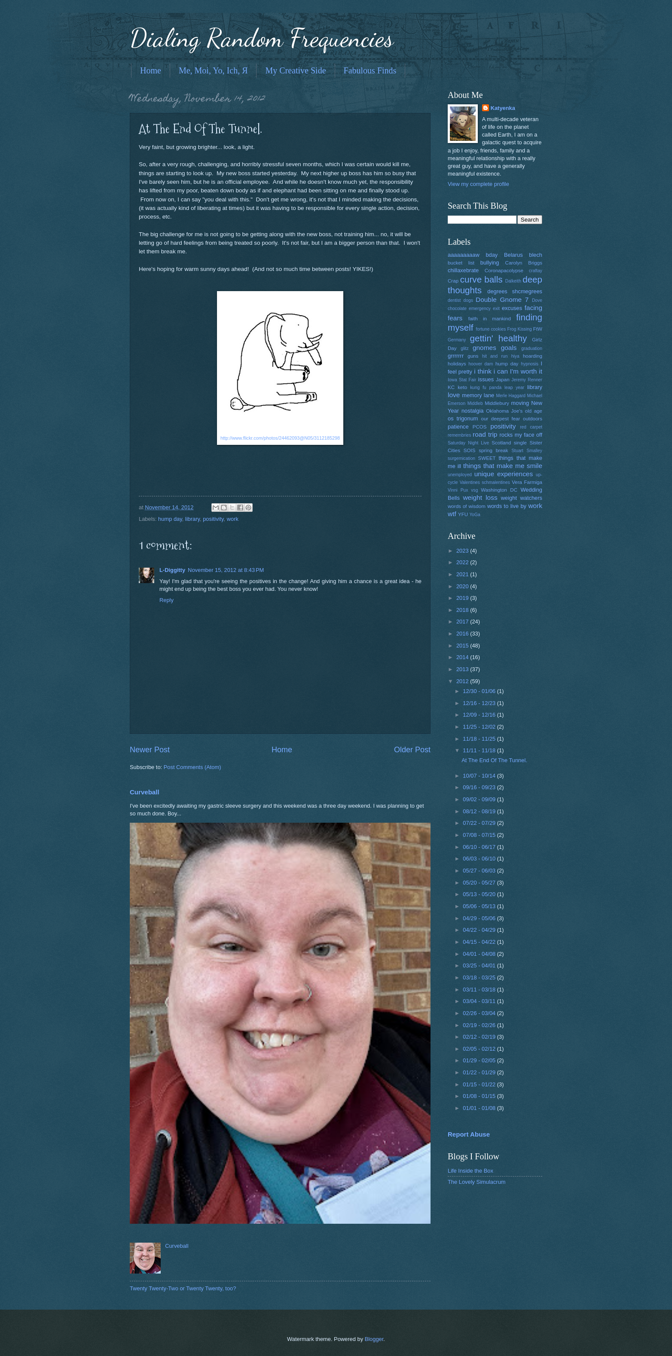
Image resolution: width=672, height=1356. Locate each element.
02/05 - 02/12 (480, 1049)
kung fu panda (485, 387)
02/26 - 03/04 (480, 1013)
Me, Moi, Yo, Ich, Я (213, 70)
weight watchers (521, 498)
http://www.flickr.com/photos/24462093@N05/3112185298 (280, 438)
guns (472, 356)
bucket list (461, 262)
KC (451, 387)
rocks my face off (521, 435)
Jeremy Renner (526, 379)
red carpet (531, 427)
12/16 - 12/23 (480, 703)
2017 (463, 621)
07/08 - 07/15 (480, 835)
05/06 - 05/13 (480, 906)
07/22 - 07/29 (480, 823)
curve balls (481, 279)
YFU (463, 514)
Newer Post (150, 749)
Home (150, 70)
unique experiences (503, 473)
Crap (453, 280)
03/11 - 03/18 (480, 989)
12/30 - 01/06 (480, 691)
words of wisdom (467, 506)
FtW (537, 328)
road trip (485, 434)
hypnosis (529, 364)
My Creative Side (295, 70)
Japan (503, 379)
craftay (535, 270)
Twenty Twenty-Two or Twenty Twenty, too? (183, 1288)
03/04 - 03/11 (480, 1001)
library (192, 519)
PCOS (480, 426)
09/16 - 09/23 (480, 787)
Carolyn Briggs (523, 262)
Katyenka (503, 108)
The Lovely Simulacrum (477, 1182)
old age (533, 410)
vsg (474, 490)
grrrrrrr (456, 356)
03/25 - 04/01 (480, 965)
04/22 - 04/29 (480, 930)
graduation (531, 348)
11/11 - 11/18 (480, 750)
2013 (463, 669)
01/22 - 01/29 (480, 1072)
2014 (463, 657)
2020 (463, 586)
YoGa (474, 514)
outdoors (532, 418)
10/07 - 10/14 (480, 775)
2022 (463, 562)
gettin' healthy (498, 338)
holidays (457, 363)
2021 (463, 574)
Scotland (501, 442)
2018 (463, 610)
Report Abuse (469, 1134)
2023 (463, 550)
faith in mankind (489, 318)
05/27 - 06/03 (480, 870)
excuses (512, 308)
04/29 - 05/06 (480, 918)
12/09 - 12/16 (480, 714)
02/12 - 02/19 (480, 1037)
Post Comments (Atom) (192, 767)
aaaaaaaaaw (464, 255)
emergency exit (484, 308)
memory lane (478, 395)
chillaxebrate (463, 270)
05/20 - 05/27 (480, 882)
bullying (489, 262)
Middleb (475, 403)
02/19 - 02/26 (480, 1025)
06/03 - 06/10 (480, 858)
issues (486, 379)
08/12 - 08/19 (480, 811)
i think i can (491, 371)
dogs (468, 300)
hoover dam (480, 364)
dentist (454, 300)
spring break (493, 450)
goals (509, 347)
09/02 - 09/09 (480, 799)
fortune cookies (491, 329)
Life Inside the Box (470, 1170)
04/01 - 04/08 (480, 954)
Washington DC (499, 490)
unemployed (460, 474)
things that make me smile (502, 465)
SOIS (470, 450)
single (520, 442)
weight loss (480, 497)
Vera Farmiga (527, 482)
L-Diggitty (172, 570)
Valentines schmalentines (485, 482)
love (454, 394)
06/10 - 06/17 (480, 847)
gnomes (484, 347)
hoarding (532, 356)
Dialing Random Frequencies (262, 37)
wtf (452, 513)
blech (535, 255)
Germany (457, 339)
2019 (463, 598)
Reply (166, 600)
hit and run (495, 356)
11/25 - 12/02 (480, 727)
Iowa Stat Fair (462, 379)
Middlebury (497, 403)
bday (492, 255)
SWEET (487, 458)
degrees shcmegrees (514, 291)
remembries (459, 435)
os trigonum (463, 418)
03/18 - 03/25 (480, 977)
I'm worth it (526, 371)
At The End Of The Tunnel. (494, 760)
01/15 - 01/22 (480, 1084)
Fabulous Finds (370, 70)
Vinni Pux (458, 490)
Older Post (412, 749)
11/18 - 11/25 (480, 739)
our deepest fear (500, 418)
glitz (464, 348)
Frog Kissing (519, 329)
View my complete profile (478, 184)
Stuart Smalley (526, 450)
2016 (463, 633)
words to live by (506, 506)
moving (520, 403)
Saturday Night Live (468, 443)
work (232, 519)
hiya (515, 356)
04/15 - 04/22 (480, 942)
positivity (213, 519)
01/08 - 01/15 (480, 1096)
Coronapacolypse (504, 270)
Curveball (144, 792)
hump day (170, 519)
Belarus (513, 255)
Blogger (374, 1339)
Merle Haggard (510, 395)
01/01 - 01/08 (480, 1108)
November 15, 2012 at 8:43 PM (226, 570)
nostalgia (472, 410)
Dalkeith (513, 281)
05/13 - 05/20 (480, 894)
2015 (463, 645)
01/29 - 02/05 (480, 1060)
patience (458, 426)
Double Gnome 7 (502, 299)
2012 (463, 681)
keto (462, 387)
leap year (514, 387)
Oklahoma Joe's (504, 410)
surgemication (461, 458)
